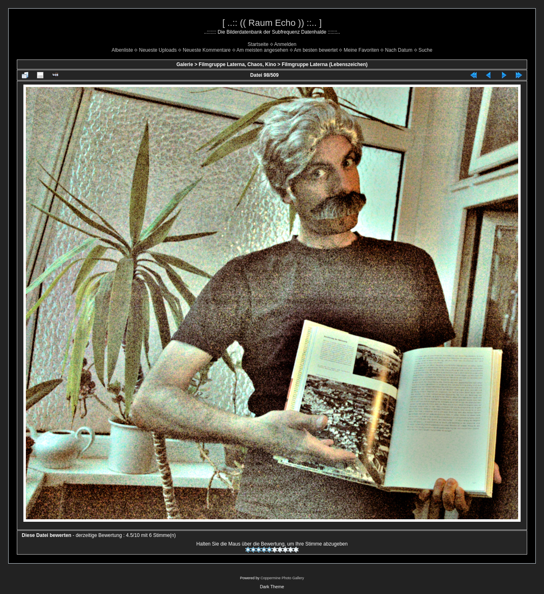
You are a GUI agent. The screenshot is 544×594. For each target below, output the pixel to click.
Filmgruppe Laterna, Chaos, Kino (237, 64)
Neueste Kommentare (207, 50)
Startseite (258, 44)
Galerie (184, 64)
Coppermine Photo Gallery (282, 578)
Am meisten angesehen (262, 50)
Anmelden (285, 44)
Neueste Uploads (158, 50)
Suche (425, 50)
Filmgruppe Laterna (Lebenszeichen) (325, 64)
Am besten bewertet (316, 50)
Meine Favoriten (361, 50)
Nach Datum (399, 50)
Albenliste (122, 50)
